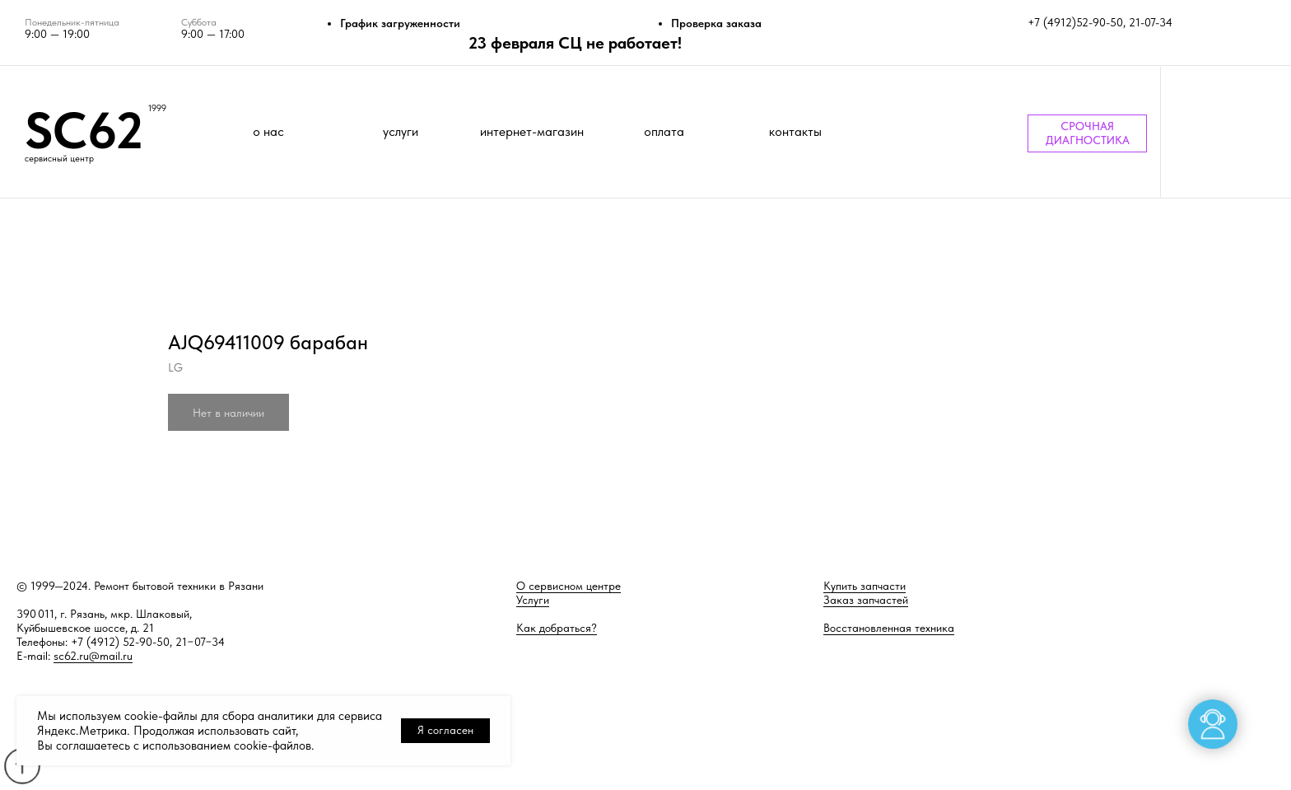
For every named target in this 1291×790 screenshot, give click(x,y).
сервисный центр (59, 158)
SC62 (84, 130)
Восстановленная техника (888, 627)
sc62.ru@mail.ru (93, 655)
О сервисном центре (568, 585)
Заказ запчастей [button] (865, 599)
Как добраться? (556, 627)
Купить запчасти (864, 585)
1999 (157, 108)
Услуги (532, 599)
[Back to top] (22, 765)
